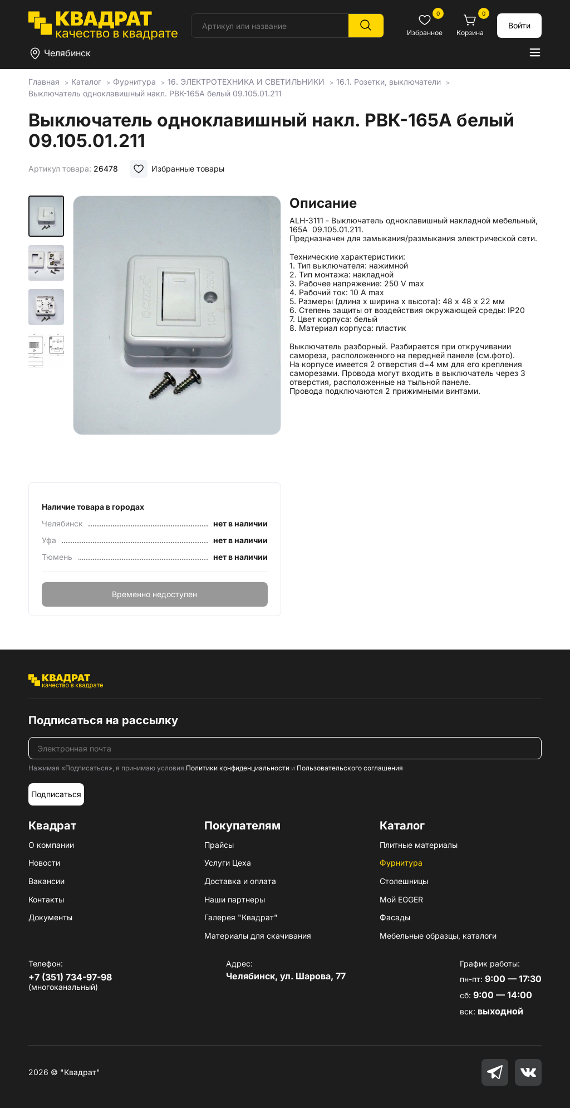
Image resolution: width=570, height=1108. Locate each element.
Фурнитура (401, 862)
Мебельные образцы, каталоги (438, 935)
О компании (51, 845)
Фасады (395, 917)
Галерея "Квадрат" (241, 917)
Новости (44, 862)
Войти (519, 25)
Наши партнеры (234, 899)
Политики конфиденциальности (237, 768)
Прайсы (219, 845)
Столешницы (404, 881)
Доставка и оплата (240, 881)
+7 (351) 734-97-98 (70, 977)
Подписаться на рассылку (103, 720)
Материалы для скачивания (257, 935)
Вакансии (46, 881)
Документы (50, 917)
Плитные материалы (419, 845)
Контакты (46, 899)
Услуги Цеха (227, 862)
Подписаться (56, 794)
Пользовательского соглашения (350, 768)
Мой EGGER (401, 899)
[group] (177, 335)
